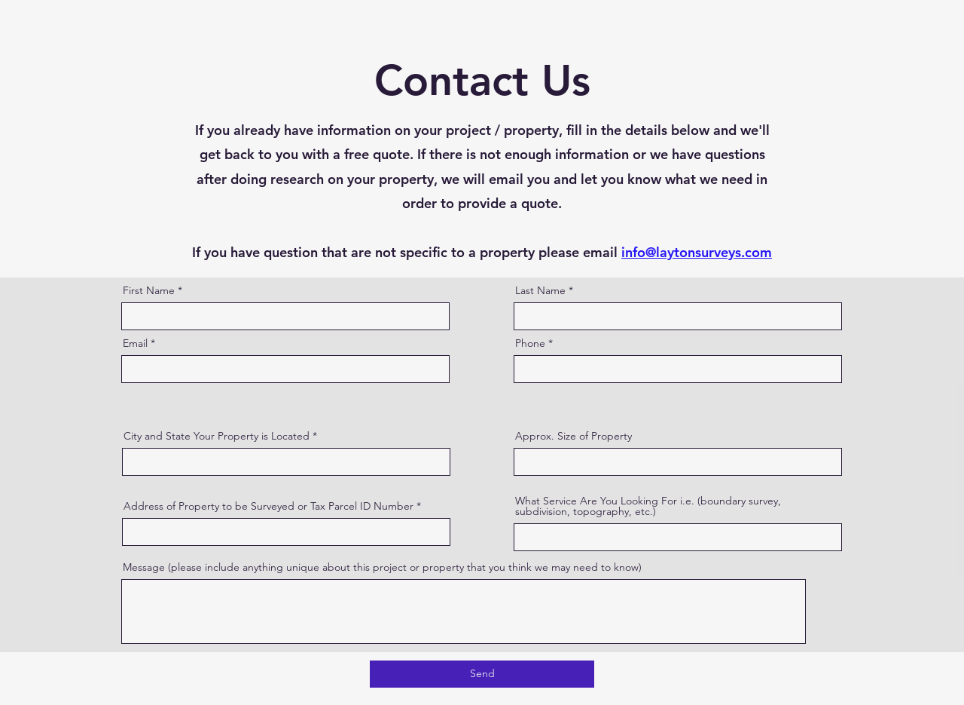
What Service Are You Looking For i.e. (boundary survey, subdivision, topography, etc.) (648, 505)
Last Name (540, 290)
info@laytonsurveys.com (696, 252)
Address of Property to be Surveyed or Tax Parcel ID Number (268, 506)
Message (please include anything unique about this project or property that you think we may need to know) (382, 567)
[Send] (482, 674)
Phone (530, 343)
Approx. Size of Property (573, 436)
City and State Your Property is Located (218, 436)
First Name (149, 290)
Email (135, 343)
